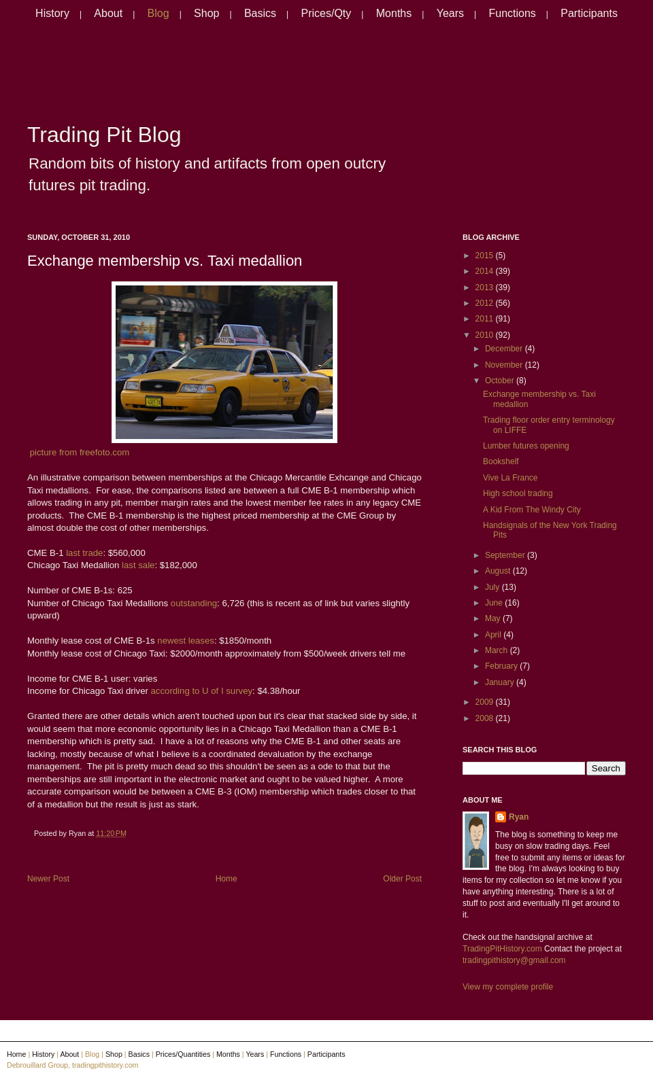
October (500, 380)
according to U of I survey (200, 691)
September (506, 555)
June (495, 603)
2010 (485, 335)
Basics (260, 13)
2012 (485, 303)
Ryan (519, 817)
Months (394, 13)
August (499, 571)
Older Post (402, 879)
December (505, 348)
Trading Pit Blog (104, 134)
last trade (83, 553)
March (497, 650)
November (505, 365)
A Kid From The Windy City (532, 509)
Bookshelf (501, 461)
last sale (136, 565)
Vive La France (510, 478)
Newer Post (48, 879)
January (500, 682)
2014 (485, 271)
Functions (511, 13)
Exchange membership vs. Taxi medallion (164, 260)
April (494, 635)
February (502, 666)
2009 (485, 702)
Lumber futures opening (526, 446)
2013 (485, 287)
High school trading (518, 493)
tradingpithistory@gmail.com (514, 960)
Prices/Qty (326, 13)
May (494, 618)
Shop (206, 13)
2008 (485, 718)
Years (450, 13)
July (493, 587)
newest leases (184, 640)
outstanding (194, 603)
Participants (589, 13)
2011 (485, 319)
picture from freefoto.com (80, 452)
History (52, 13)
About (108, 13)
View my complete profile (508, 987)
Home (226, 879)
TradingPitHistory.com (502, 949)
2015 (485, 255)
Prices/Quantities (183, 1054)
